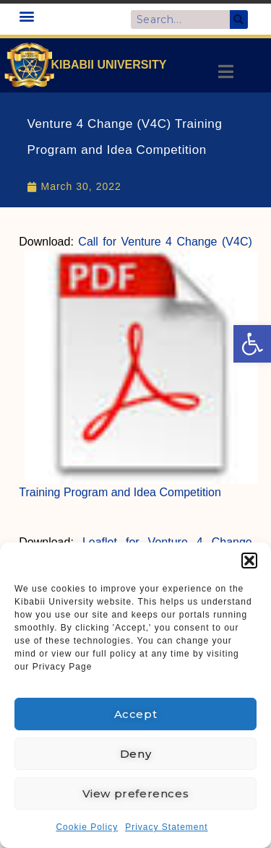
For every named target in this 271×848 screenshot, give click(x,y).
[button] (249, 560)
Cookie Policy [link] (87, 827)
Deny (135, 754)
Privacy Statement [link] (166, 827)
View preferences (135, 793)
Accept (136, 714)
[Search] (239, 19)
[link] (252, 344)
